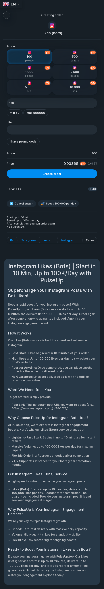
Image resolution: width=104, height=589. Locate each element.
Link (9, 122)
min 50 (15, 113)
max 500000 (35, 113)
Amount (12, 46)
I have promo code (23, 141)
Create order (52, 174)
